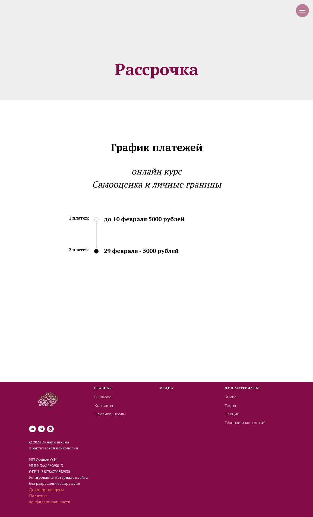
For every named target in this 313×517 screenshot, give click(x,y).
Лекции (232, 413)
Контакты (103, 405)
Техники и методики (244, 422)
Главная (103, 388)
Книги (230, 396)
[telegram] (41, 429)
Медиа (166, 388)
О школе (103, 396)
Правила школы (110, 413)
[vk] (32, 429)
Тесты (230, 405)
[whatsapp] (50, 429)
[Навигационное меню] (302, 10)
